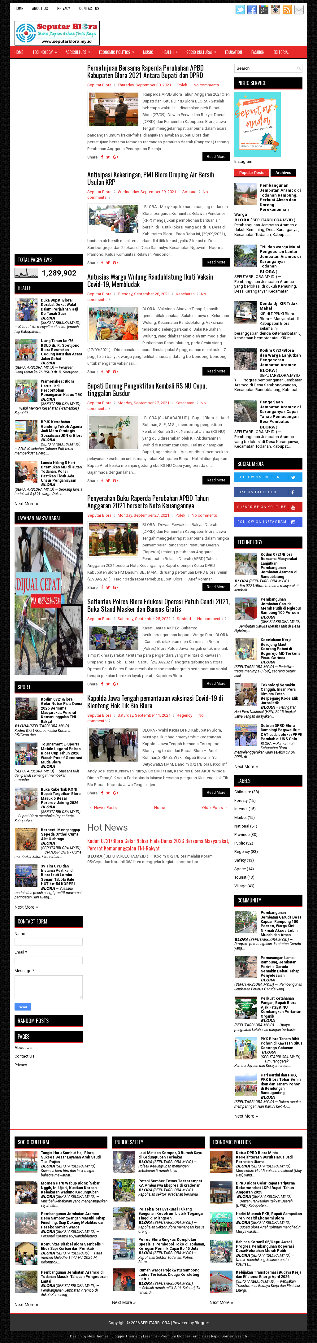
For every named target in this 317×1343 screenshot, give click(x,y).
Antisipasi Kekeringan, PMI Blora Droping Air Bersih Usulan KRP (150, 178)
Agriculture (80, 50)
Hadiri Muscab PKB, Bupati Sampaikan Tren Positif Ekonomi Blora (269, 1216)
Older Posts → (215, 807)
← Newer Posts (103, 807)
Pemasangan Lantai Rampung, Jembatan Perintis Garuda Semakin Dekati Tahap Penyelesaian (280, 967)
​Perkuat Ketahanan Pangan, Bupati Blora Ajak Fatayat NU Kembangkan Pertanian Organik (281, 1007)
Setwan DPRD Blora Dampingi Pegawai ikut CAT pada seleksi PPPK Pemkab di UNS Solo (281, 732)
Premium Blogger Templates (184, 1336)
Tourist (240, 877)
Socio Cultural (203, 50)
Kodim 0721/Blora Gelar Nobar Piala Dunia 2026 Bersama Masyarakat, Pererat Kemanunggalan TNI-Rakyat (158, 844)
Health (172, 50)
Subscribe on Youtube (269, 507)
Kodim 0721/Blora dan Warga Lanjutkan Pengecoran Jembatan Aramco (280, 357)
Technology (47, 50)
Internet (241, 808)
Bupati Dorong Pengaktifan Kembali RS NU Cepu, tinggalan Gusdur (147, 389)
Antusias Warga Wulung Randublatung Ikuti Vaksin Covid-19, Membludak (150, 280)
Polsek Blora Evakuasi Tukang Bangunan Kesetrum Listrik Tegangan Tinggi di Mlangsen (171, 1213)
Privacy (63, 8)
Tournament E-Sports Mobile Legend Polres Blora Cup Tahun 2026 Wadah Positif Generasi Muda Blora (61, 753)
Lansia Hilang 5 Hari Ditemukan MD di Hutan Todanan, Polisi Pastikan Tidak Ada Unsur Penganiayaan (61, 472)
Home (19, 8)
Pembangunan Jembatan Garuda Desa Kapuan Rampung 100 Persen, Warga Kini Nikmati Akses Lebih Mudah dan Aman (281, 924)
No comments (206, 85)
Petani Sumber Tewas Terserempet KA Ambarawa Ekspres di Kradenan (170, 1183)
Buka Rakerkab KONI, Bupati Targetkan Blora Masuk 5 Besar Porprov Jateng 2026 (60, 796)
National (241, 826)
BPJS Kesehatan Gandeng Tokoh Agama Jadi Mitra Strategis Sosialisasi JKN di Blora (61, 428)
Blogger (202, 1322)
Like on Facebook (269, 492)
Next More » (26, 503)
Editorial (281, 52)
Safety (240, 860)
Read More (216, 156)
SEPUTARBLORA (155, 1322)
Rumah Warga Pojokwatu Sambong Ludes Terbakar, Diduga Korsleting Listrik (168, 1274)
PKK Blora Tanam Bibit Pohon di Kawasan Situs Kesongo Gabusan (281, 1043)
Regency (184, 715)
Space (240, 869)
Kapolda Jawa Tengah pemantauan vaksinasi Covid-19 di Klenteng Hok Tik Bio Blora (155, 701)
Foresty (241, 800)
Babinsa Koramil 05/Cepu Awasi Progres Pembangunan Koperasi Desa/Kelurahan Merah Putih (265, 1246)
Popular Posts (251, 173)
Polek (182, 85)
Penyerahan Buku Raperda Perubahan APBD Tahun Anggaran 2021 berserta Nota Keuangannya (148, 501)
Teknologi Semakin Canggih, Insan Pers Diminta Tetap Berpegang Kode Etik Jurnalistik (279, 694)
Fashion (257, 52)
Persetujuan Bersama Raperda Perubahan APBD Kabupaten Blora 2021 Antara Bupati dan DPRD (145, 71)
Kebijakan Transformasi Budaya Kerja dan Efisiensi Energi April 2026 (268, 1274)
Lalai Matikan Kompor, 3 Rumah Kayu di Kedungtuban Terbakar (170, 1155)
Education (233, 52)
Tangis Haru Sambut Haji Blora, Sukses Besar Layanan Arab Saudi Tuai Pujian (71, 1157)
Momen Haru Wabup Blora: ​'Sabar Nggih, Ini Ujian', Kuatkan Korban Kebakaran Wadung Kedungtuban (70, 1187)
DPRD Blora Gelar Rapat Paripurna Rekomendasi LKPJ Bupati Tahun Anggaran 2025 (265, 1187)
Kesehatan (185, 294)
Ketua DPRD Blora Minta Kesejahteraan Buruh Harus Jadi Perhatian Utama (264, 1157)
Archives (283, 173)
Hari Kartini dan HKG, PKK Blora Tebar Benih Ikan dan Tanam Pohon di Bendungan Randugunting (281, 1084)
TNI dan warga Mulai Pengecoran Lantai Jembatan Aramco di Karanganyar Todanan (280, 256)
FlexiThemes (98, 1336)
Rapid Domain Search (229, 1336)
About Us (40, 8)
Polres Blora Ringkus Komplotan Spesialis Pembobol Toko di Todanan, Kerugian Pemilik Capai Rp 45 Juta (171, 1244)
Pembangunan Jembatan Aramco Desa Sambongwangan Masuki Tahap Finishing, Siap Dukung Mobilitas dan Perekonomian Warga (73, 1220)
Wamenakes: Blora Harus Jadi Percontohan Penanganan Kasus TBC (62, 388)
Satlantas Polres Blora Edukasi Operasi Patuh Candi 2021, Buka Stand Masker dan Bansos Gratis (158, 605)
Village (240, 886)
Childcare (242, 791)
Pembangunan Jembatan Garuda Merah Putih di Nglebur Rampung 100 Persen (281, 606)
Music (148, 52)
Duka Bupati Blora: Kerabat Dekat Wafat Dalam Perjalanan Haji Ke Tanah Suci (59, 307)
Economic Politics (118, 50)
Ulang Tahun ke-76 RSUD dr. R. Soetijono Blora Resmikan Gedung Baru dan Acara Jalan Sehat (61, 350)
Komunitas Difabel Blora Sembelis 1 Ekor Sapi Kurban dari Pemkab (72, 1246)
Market (240, 817)
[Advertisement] (49, 157)
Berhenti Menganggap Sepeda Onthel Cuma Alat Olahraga (60, 834)
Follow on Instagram (269, 522)
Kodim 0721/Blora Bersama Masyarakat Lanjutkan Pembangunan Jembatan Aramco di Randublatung (279, 565)
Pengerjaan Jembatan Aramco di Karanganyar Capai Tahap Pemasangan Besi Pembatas (280, 412)
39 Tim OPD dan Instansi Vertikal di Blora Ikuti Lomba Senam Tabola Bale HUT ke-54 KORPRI (58, 875)
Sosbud (189, 191)
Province (242, 834)
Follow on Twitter (269, 478)
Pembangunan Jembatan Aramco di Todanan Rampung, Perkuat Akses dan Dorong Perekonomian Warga (267, 200)
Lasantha (150, 1336)
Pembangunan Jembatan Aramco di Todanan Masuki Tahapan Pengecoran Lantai (74, 1277)
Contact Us (89, 8)
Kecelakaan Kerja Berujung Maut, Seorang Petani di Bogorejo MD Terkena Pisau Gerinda (280, 649)
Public (239, 843)
